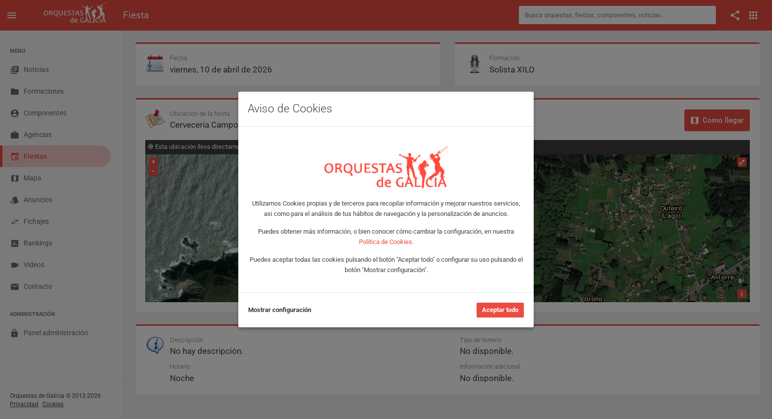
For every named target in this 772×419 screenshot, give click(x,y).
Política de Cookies (385, 241)
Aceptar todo (500, 310)
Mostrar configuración (279, 310)
